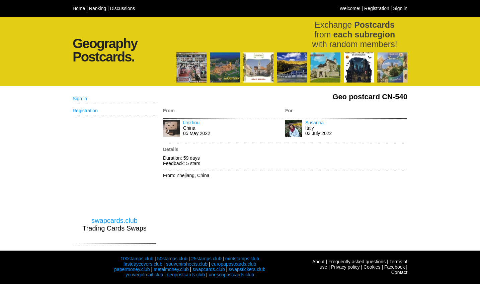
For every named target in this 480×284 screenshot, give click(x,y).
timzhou (191, 122)
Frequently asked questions (357, 261)
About (318, 261)
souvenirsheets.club (187, 264)
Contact (399, 272)
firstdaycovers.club (143, 264)
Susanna (314, 122)
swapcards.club (114, 220)
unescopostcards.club (231, 274)
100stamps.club (137, 258)
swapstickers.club (247, 269)
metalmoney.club (171, 269)
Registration (376, 8)
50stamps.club (172, 258)
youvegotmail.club (144, 274)
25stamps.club (206, 258)
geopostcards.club (186, 274)
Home (79, 8)
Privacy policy (345, 267)
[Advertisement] (114, 166)
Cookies (372, 267)
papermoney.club (132, 269)
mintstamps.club (242, 258)
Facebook (394, 267)
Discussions (122, 8)
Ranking (97, 8)
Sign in (400, 8)
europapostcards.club (233, 264)
